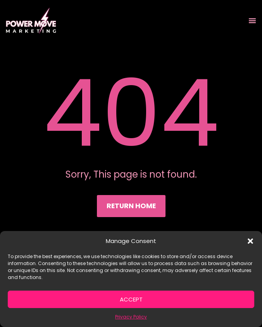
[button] (250, 241)
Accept (131, 299)
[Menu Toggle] (252, 20)
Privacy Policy (131, 316)
